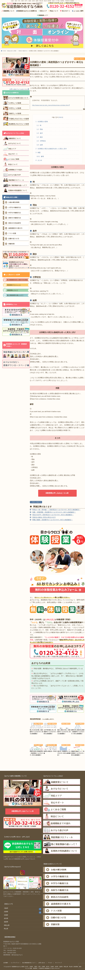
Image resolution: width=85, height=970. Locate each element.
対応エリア (43, 11)
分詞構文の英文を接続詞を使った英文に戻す (51, 148)
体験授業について (8, 11)
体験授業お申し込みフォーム (22, 811)
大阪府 (6, 908)
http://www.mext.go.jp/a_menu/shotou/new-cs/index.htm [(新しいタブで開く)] (50, 105)
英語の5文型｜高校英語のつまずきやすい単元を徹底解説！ (53, 515)
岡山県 (6, 928)
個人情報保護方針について (29, 962)
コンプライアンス (15, 962)
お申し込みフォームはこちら (19, 89)
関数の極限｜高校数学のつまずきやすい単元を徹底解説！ (52, 520)
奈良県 (6, 918)
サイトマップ (58, 962)
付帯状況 (41, 141)
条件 (40, 133)
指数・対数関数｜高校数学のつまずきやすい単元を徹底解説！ (54, 512)
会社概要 (5, 962)
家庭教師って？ (42, 15)
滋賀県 (6, 922)
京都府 (6, 915)
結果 (40, 145)
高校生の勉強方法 (36, 502)
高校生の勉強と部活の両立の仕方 (44, 517)
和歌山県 (6, 925)
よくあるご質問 (77, 11)
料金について (53, 11)
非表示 (61, 117)
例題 (38, 152)
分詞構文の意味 (42, 121)
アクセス (50, 962)
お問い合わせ (41, 962)
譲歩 (40, 137)
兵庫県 (6, 911)
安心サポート (65, 11)
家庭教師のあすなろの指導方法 (26, 11)
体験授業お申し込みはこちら (57, 493)
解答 (40, 156)
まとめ (39, 160)
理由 (40, 129)
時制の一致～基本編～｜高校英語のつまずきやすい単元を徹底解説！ (56, 510)
